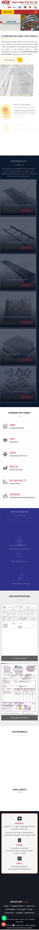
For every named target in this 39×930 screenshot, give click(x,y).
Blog (30, 909)
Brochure (8, 12)
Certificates (10, 909)
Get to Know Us (12, 60)
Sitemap (19, 913)
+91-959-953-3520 (26, 851)
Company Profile (17, 906)
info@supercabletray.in (19, 866)
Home (6, 906)
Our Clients (21, 909)
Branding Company (26, 928)
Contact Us (9, 913)
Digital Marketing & (13, 928)
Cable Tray (30, 906)
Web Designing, (30, 925)
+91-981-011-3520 (12, 851)
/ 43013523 (24, 848)
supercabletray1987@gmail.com (19, 869)
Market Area (29, 913)
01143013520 (15, 848)
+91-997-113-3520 (19, 853)
